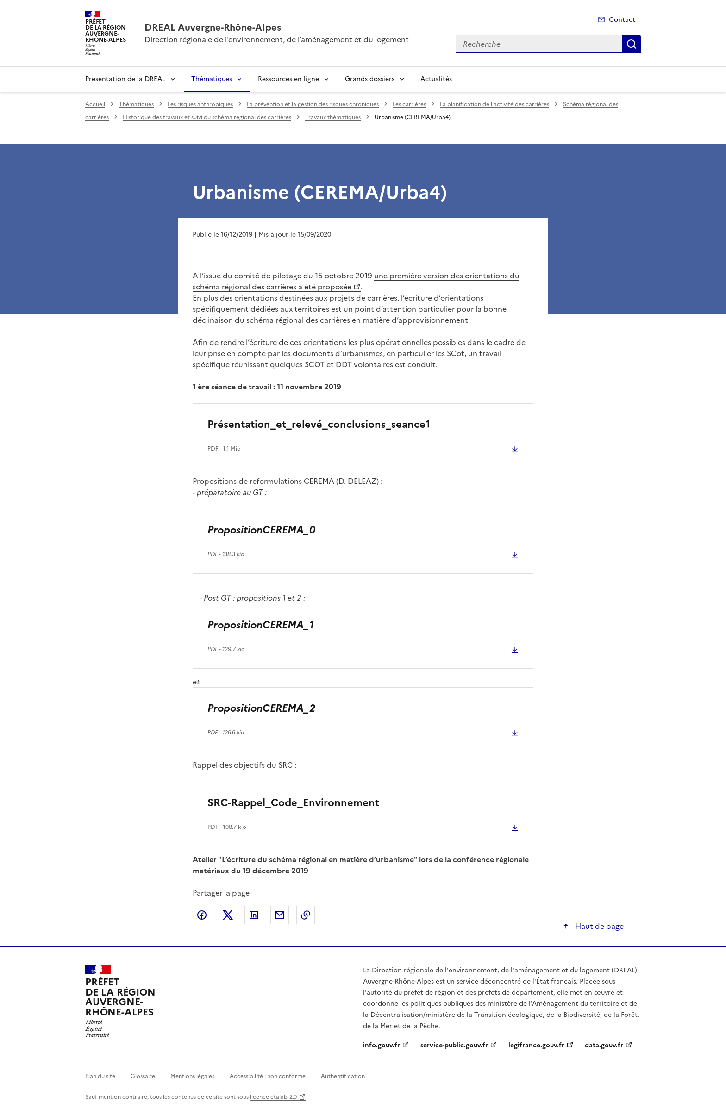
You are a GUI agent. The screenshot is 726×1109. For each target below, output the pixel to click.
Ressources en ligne (288, 79)
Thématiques (211, 79)
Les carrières (409, 104)
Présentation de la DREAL (125, 79)
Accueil (95, 104)
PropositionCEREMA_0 (261, 530)
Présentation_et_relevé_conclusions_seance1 (318, 424)
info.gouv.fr (381, 1045)
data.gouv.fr (604, 1045)
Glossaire (143, 1076)
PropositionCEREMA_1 (260, 625)
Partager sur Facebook (202, 915)
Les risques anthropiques (200, 104)
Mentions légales (192, 1076)
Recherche (631, 44)
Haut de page (598, 926)
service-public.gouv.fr (454, 1045)
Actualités (436, 79)
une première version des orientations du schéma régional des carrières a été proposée (356, 281)
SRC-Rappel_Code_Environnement (293, 802)
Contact (622, 20)
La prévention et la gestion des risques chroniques (313, 104)
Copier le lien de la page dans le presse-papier (305, 915)
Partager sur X (228, 915)
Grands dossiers (369, 79)
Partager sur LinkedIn (253, 915)
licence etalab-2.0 (273, 1097)
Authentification (343, 1076)
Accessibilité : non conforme (268, 1076)
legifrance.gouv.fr (536, 1045)
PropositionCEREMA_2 (261, 708)
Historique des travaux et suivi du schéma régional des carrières (207, 117)
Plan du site (100, 1076)
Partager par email (279, 915)
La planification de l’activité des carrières (494, 104)
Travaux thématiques (333, 117)
